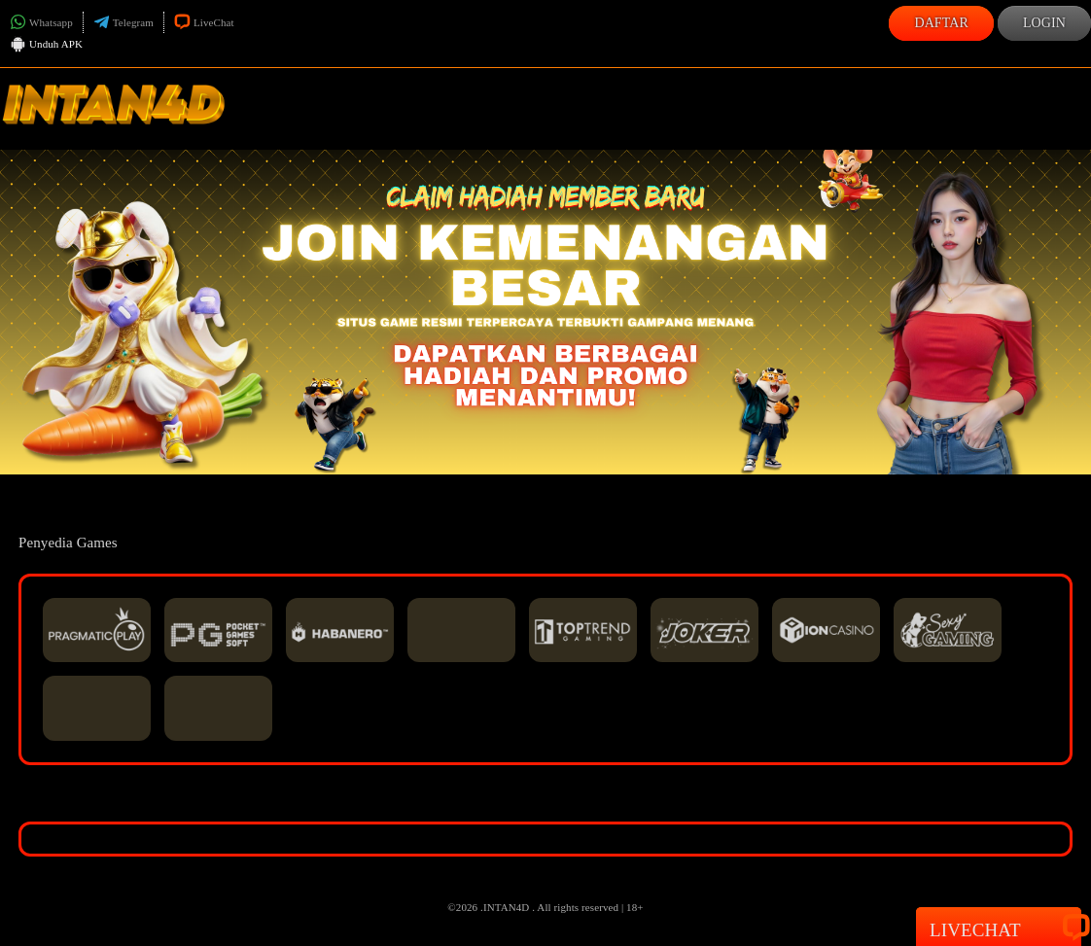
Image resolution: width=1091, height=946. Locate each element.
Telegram (123, 22)
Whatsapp (41, 22)
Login (1044, 23)
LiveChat (204, 22)
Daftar (941, 23)
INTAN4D (506, 907)
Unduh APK (46, 45)
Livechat (999, 928)
